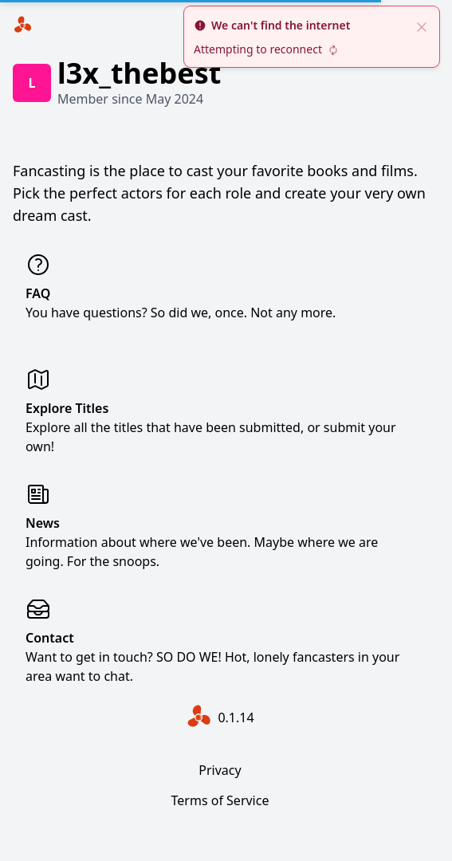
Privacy (219, 770)
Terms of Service (220, 800)
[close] (421, 25)
